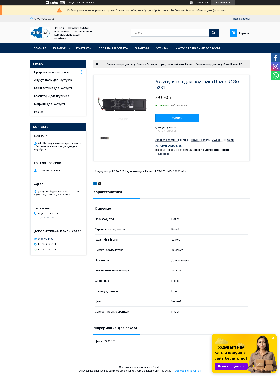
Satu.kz (157, 367)
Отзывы (162, 48)
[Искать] (214, 33)
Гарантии (142, 48)
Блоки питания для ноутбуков (53, 88)
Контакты (83, 48)
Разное (39, 111)
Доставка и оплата (113, 48)
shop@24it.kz (45, 238)
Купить (177, 118)
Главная (40, 48)
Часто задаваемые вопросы (197, 48)
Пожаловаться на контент (187, 370)
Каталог (59, 48)
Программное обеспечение (51, 72)
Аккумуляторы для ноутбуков (125, 64)
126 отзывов (202, 2)
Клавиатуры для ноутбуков (51, 96)
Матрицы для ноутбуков (50, 104)
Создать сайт (74, 2)
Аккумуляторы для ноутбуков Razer (169, 64)
